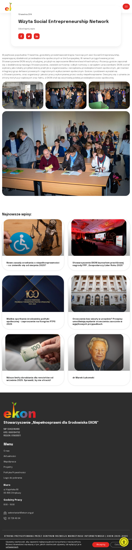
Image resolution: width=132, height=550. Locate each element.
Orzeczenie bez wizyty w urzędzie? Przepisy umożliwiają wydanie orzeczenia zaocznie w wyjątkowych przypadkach (97, 321)
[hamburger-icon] (126, 7)
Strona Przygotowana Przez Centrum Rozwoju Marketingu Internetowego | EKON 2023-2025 (66, 536)
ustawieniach (12, 547)
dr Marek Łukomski (83, 378)
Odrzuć (117, 545)
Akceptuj (100, 545)
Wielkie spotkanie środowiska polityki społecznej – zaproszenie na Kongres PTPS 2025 (30, 321)
